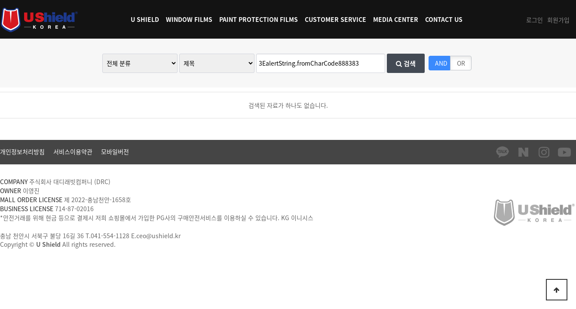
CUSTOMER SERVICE (335, 19)
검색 (406, 63)
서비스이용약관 (72, 151)
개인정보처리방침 (22, 151)
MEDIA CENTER (395, 19)
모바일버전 (115, 151)
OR (461, 63)
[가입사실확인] (332, 217)
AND (441, 63)
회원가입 (558, 20)
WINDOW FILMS (189, 19)
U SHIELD (145, 19)
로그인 (534, 20)
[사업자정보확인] (154, 199)
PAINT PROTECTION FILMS (258, 19)
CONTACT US (444, 19)
